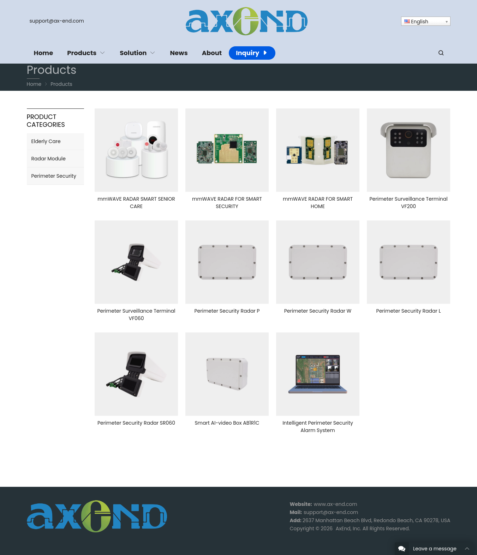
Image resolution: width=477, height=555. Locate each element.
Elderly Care (46, 141)
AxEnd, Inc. (348, 528)
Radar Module (48, 158)
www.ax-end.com (335, 504)
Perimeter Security (53, 175)
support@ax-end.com (57, 20)
